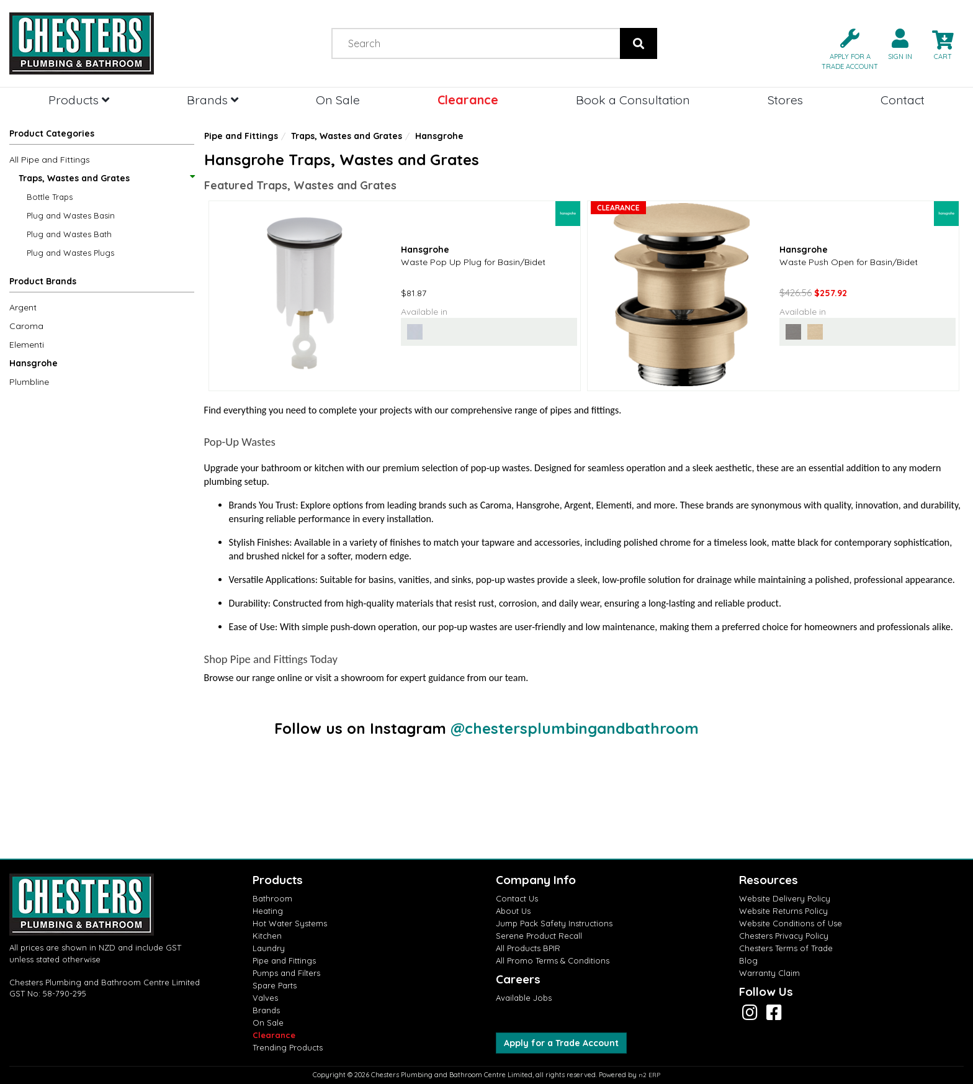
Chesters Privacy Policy (783, 936)
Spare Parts (275, 985)
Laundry (269, 948)
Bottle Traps (50, 197)
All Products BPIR (528, 948)
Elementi (26, 344)
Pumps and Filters (286, 973)
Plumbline (29, 381)
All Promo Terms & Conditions (552, 960)
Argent (23, 307)
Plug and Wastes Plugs (70, 253)
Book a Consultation (633, 99)
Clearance (467, 99)
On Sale (338, 99)
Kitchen (267, 936)
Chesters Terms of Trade (786, 948)
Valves (265, 998)
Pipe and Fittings (241, 136)
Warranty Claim (769, 973)
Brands (212, 99)
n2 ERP (649, 1075)
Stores (785, 99)
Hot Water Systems (290, 923)
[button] (845, 48)
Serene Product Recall (539, 936)
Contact (903, 99)
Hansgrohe (33, 363)
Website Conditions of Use (790, 923)
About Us (513, 911)
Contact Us (517, 898)
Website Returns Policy (783, 911)
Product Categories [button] (51, 133)
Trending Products (288, 1047)
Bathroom (272, 898)
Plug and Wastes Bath (69, 234)
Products (78, 99)
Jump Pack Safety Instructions (554, 923)
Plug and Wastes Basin (71, 215)
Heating (268, 911)
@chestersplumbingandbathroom (575, 728)
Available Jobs (524, 998)
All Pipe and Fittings (49, 159)
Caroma (26, 326)
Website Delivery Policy (784, 898)
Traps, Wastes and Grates (106, 178)
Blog (748, 960)
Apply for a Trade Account (561, 1043)
